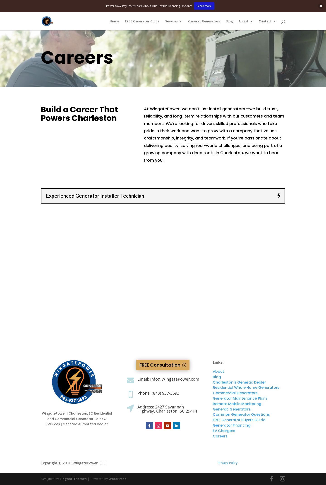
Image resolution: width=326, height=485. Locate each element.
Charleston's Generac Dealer (239, 382)
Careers (220, 436)
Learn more (204, 6)
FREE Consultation (159, 365)
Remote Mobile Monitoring (237, 403)
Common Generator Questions (241, 414)
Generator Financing (231, 425)
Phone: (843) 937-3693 (158, 393)
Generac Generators (204, 21)
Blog (229, 21)
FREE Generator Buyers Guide (239, 420)
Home (114, 21)
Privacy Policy (227, 463)
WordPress (117, 479)
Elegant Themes (73, 479)
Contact (265, 21)
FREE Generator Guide (142, 21)
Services (171, 21)
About (243, 21)
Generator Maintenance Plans (240, 398)
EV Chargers (224, 430)
